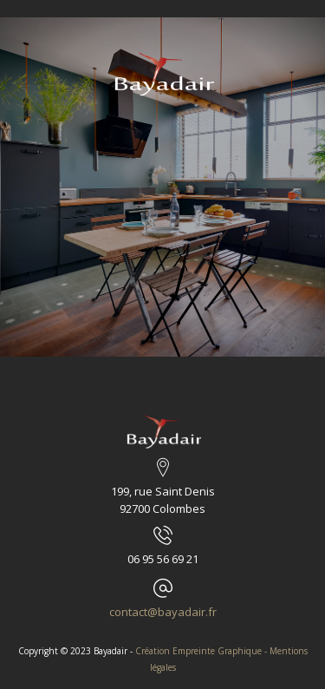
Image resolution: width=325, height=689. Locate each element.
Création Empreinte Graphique (198, 651)
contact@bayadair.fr (163, 612)
